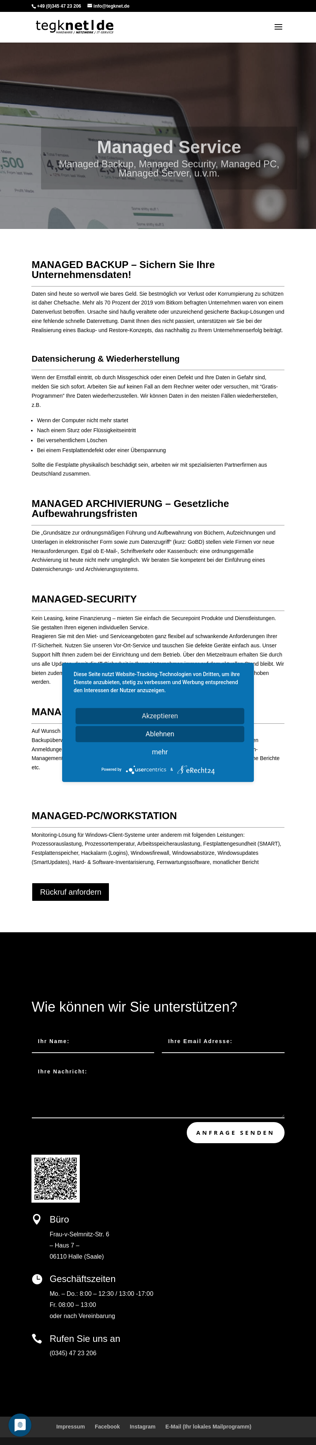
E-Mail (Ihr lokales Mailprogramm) (208, 1427)
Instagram (142, 1427)
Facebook (107, 1427)
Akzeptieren (160, 716)
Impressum (70, 1427)
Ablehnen (159, 734)
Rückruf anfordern (70, 892)
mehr (160, 752)
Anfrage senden (235, 1132)
